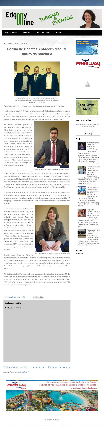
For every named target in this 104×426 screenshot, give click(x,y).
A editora (26, 33)
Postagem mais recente (15, 367)
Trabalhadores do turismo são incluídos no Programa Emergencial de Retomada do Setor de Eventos (88, 148)
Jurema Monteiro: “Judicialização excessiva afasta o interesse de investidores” (93, 190)
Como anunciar (42, 33)
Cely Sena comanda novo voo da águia (93, 211)
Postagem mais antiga (59, 367)
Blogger (56, 419)
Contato (58, 33)
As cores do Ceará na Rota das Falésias (93, 232)
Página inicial (11, 33)
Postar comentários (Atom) (19, 372)
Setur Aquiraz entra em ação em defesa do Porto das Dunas (93, 169)
